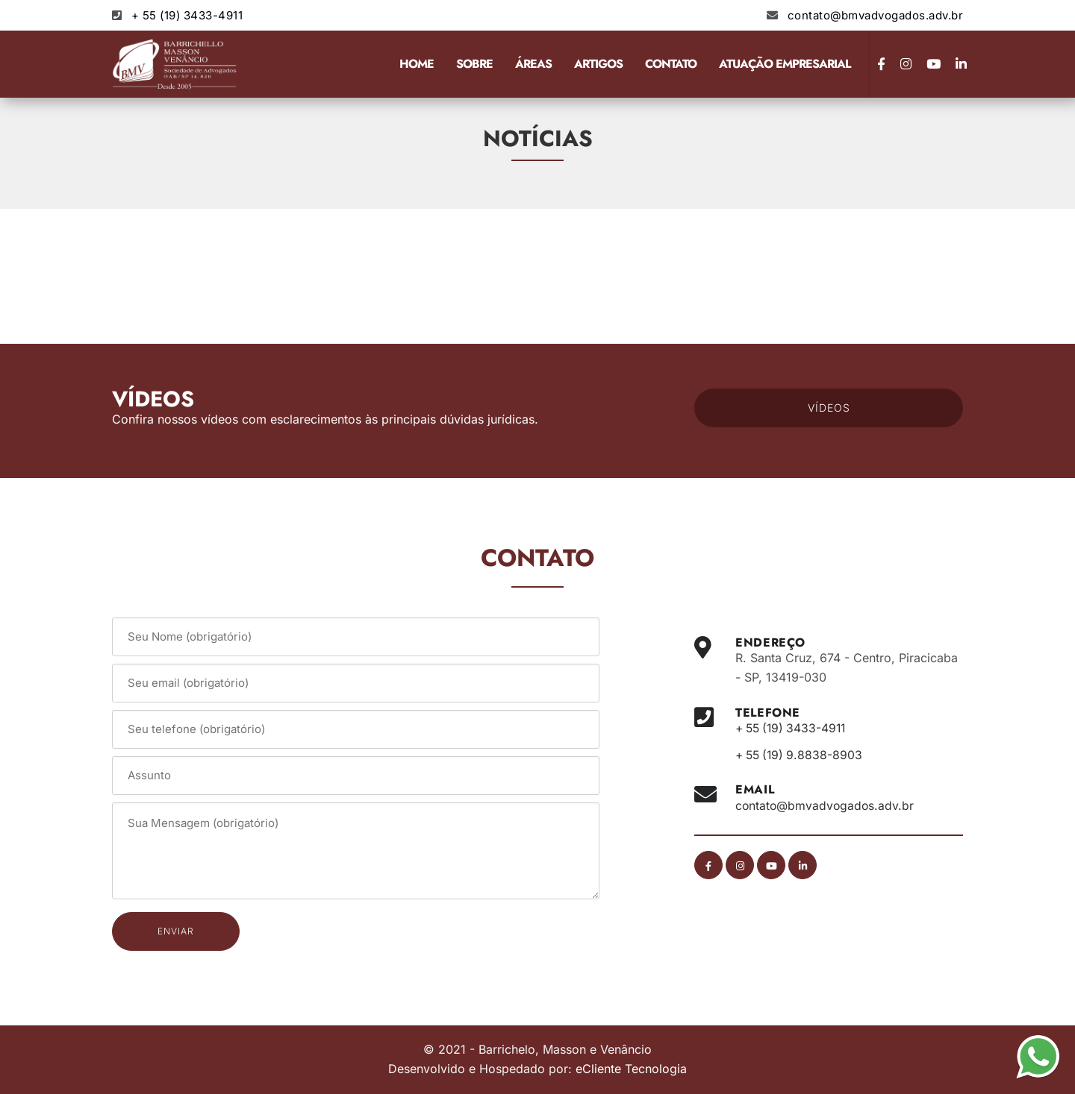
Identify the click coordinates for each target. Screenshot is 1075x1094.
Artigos (598, 63)
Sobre (474, 63)
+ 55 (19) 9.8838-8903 (801, 754)
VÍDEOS (829, 407)
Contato (671, 63)
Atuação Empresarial (784, 63)
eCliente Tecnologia (631, 1068)
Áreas (533, 63)
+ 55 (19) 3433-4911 (187, 15)
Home (416, 63)
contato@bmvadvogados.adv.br (876, 15)
